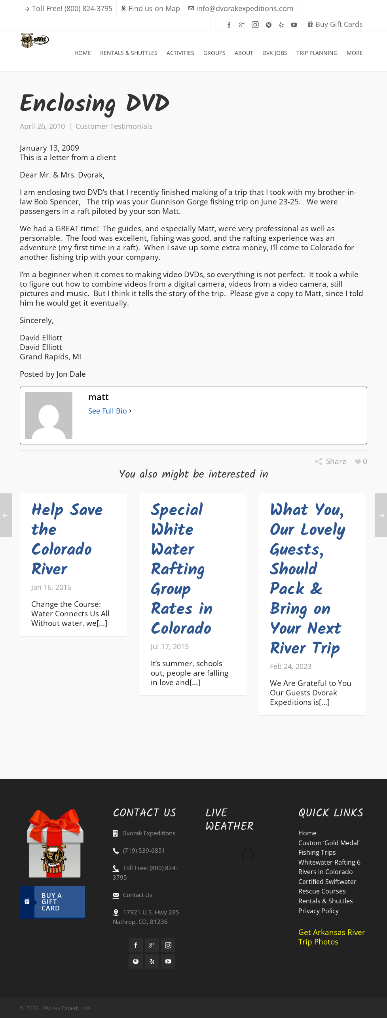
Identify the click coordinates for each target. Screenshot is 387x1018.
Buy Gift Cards (335, 24)
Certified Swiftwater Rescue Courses (327, 886)
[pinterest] (270, 24)
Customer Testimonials (114, 126)
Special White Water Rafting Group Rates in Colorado (181, 570)
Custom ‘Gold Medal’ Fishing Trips (329, 848)
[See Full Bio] (130, 411)
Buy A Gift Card (41, 902)
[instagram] (256, 24)
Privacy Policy (318, 911)
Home (307, 833)
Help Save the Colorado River (67, 541)
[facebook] (230, 24)
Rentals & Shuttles (325, 901)
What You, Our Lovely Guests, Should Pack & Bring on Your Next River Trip (307, 580)
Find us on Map (150, 8)
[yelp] (282, 24)
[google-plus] (243, 24)
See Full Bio (107, 411)
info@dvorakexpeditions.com (241, 8)
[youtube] (295, 24)
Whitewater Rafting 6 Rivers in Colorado (329, 867)
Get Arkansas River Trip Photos (331, 937)
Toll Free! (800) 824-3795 (72, 8)
